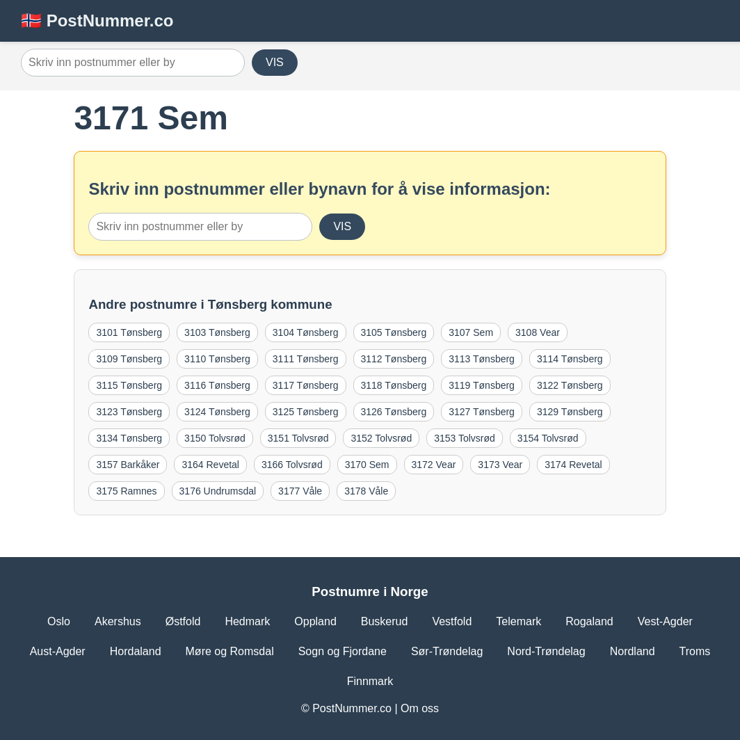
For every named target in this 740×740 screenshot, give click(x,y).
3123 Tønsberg (129, 411)
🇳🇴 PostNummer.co (97, 20)
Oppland (315, 621)
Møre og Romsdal (230, 651)
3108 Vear (537, 332)
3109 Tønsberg (129, 358)
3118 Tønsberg (394, 385)
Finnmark (370, 681)
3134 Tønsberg (129, 438)
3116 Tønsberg (217, 385)
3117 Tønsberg (306, 385)
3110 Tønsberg (217, 358)
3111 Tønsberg (306, 358)
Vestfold (452, 621)
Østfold (183, 621)
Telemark (518, 621)
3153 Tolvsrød (464, 438)
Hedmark (247, 621)
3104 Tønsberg (306, 332)
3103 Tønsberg (217, 332)
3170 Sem (367, 464)
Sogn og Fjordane (342, 651)
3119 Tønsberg (482, 385)
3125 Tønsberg (306, 411)
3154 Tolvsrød (548, 438)
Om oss (420, 708)
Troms (695, 651)
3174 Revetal (573, 464)
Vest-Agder (665, 621)
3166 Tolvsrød (292, 464)
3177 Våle (300, 491)
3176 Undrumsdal (218, 491)
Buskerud (384, 621)
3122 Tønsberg (570, 385)
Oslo (58, 621)
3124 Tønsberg (217, 411)
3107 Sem (471, 332)
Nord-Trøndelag (546, 651)
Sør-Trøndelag (447, 651)
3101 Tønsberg (129, 332)
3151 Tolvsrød (298, 438)
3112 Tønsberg (394, 358)
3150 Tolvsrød (215, 438)
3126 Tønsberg (394, 411)
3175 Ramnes (126, 491)
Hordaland (135, 651)
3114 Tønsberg (570, 358)
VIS (275, 62)
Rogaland (589, 621)
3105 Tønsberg (394, 332)
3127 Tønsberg (482, 411)
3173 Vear (500, 464)
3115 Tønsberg (129, 385)
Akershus (118, 621)
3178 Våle (366, 491)
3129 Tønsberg (570, 411)
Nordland (632, 651)
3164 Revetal (210, 464)
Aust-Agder (58, 651)
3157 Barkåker (127, 464)
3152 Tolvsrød (381, 438)
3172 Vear (434, 464)
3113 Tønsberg (482, 358)
